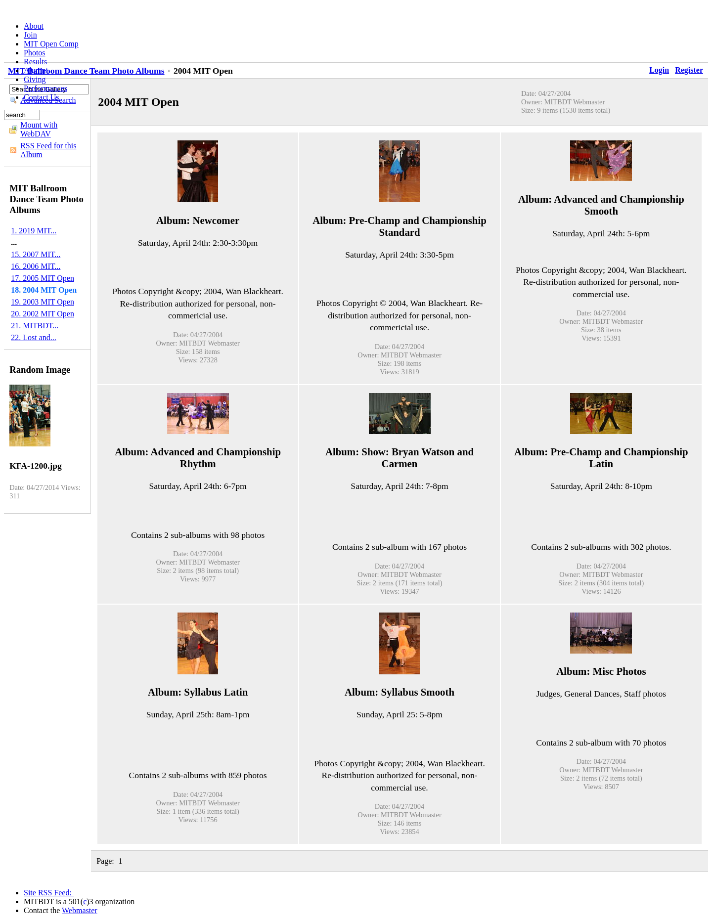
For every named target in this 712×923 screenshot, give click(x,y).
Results (35, 61)
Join (30, 35)
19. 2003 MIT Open (42, 302)
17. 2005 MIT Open (42, 278)
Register (689, 70)
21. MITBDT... (34, 325)
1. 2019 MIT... (33, 230)
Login (659, 70)
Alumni (36, 70)
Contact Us (41, 97)
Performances (45, 88)
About (34, 26)
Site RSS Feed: (49, 892)
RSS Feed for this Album (48, 150)
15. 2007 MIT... (35, 254)
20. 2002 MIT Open (42, 313)
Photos (34, 52)
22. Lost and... (33, 337)
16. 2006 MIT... (35, 266)
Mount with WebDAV (38, 129)
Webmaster (79, 910)
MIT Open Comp (51, 44)
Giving (34, 79)
